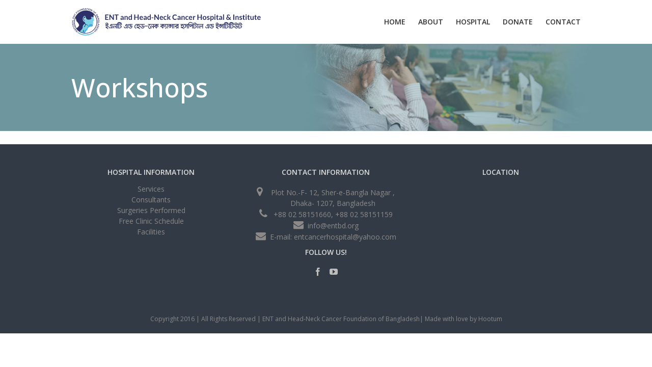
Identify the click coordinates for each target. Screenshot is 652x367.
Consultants (151, 199)
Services (151, 190)
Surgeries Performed (151, 210)
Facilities (151, 232)
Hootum (490, 318)
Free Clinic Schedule (151, 221)
